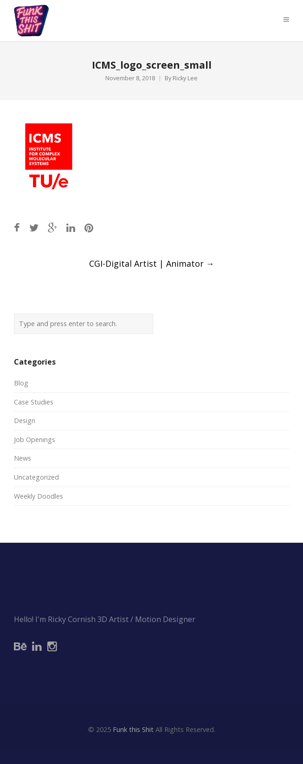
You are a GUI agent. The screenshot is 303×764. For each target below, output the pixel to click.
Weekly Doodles (38, 496)
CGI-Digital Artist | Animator (151, 263)
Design (24, 420)
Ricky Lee (185, 78)
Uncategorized (36, 477)
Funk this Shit (133, 729)
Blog (21, 383)
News (22, 458)
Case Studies (33, 402)
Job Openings (34, 439)
